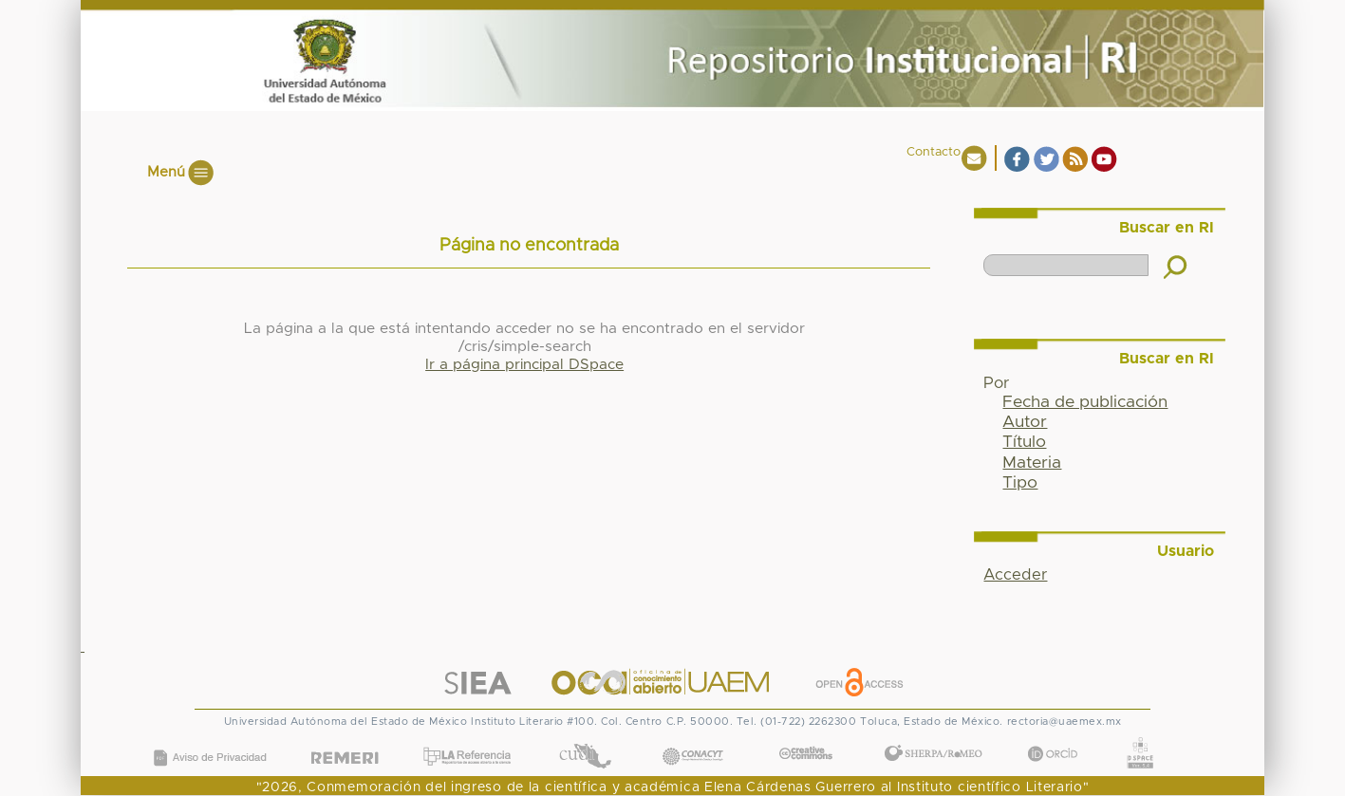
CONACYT (692, 738)
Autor (1024, 422)
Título (1024, 442)
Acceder (1015, 575)
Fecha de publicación (1085, 402)
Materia (1031, 463)
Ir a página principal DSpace (524, 365)
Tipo (1019, 482)
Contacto (933, 152)
